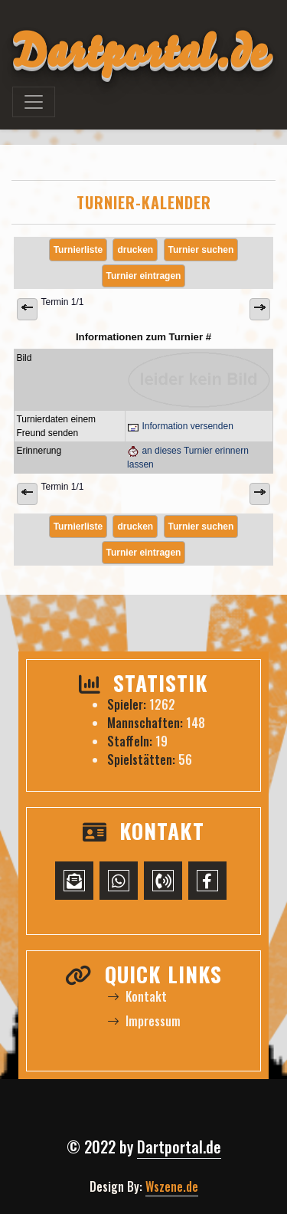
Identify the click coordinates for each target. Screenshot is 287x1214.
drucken (135, 249)
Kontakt (137, 996)
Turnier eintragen (143, 276)
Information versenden (180, 426)
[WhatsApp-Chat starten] (118, 880)
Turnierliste (78, 249)
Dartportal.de (179, 1146)
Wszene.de (171, 1186)
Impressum (144, 1021)
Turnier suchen (201, 249)
